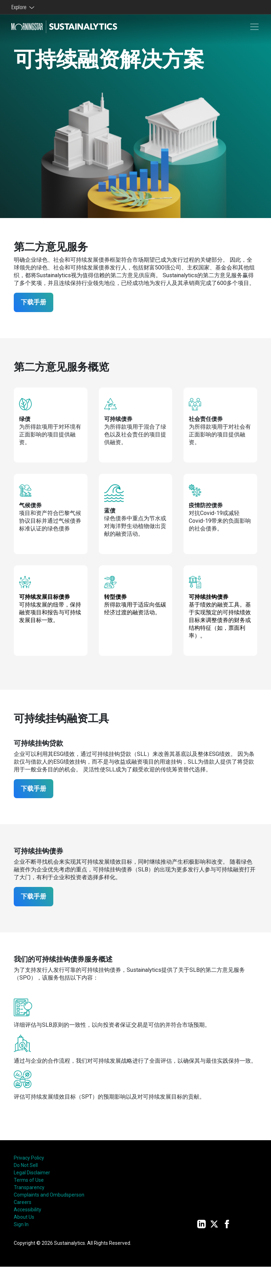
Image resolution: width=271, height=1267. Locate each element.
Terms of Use (29, 1180)
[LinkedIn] (201, 1224)
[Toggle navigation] (254, 26)
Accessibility (27, 1210)
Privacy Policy (29, 1158)
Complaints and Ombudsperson (49, 1195)
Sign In (21, 1225)
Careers (22, 1202)
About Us (24, 1217)
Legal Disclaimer (32, 1173)
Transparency (29, 1188)
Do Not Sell (26, 1165)
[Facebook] (227, 1224)
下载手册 (34, 302)
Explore (20, 7)
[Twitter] (214, 1224)
